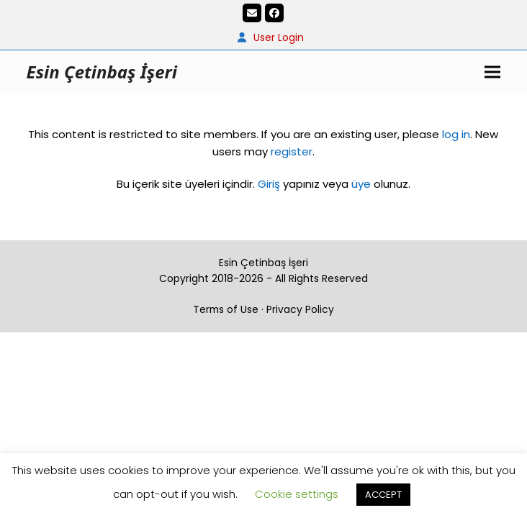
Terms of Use (225, 309)
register (291, 151)
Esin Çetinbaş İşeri (102, 71)
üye (361, 183)
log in (454, 134)
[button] (492, 71)
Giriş (269, 183)
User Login (278, 37)
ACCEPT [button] (383, 494)
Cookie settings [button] (296, 493)
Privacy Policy (300, 309)
